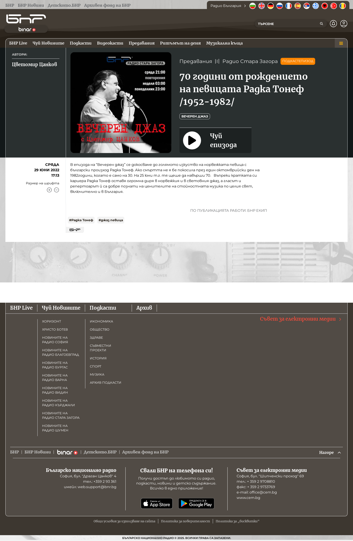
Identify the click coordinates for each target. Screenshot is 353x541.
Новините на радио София (55, 340)
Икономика (101, 321)
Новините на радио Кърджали (58, 403)
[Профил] (344, 23)
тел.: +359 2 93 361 (99, 482)
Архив (144, 308)
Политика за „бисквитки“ (238, 521)
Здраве (96, 338)
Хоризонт (51, 321)
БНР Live (21, 308)
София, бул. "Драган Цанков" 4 (88, 476)
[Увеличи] (49, 190)
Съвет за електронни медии (301, 319)
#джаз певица (111, 220)
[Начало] (26, 18)
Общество (99, 329)
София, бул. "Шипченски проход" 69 (270, 476)
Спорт (95, 366)
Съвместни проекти (100, 348)
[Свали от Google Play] (196, 503)
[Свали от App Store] (156, 503)
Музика (97, 374)
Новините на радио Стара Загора (60, 415)
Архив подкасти (105, 383)
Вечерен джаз (194, 116)
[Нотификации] (333, 23)
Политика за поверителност (185, 521)
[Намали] (56, 190)
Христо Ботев (55, 329)
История (98, 358)
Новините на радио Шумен (55, 428)
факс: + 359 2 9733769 (256, 487)
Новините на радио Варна (55, 377)
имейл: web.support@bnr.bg (90, 487)
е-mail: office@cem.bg (257, 492)
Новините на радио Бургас (55, 365)
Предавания (195, 61)
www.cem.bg (248, 498)
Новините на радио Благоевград (60, 352)
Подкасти (103, 308)
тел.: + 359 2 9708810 (256, 482)
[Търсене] (321, 23)
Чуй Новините (61, 308)
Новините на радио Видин (55, 390)
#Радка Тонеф (81, 220)
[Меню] (341, 43)
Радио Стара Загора (250, 61)
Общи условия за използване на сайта (124, 521)
